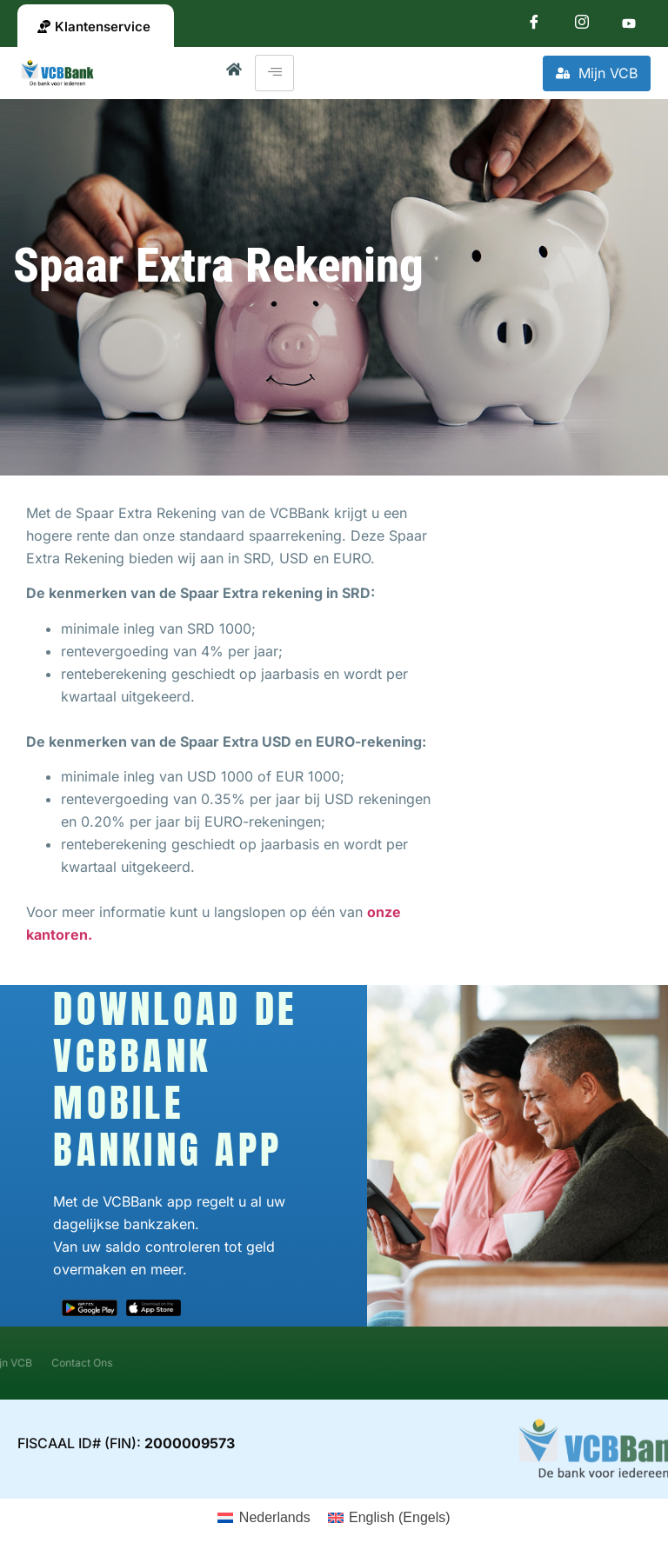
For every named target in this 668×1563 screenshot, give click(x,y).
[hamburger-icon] (274, 73)
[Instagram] (581, 26)
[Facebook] (534, 26)
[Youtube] (628, 26)
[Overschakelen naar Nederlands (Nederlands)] (263, 1518)
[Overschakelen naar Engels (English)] (389, 1518)
